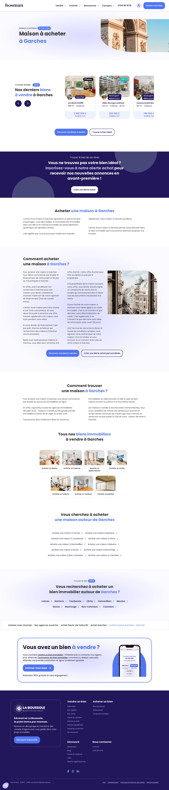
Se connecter (72, 732)
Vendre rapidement (75, 725)
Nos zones (71, 714)
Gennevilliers (106, 601)
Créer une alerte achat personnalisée (102, 353)
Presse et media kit (74, 754)
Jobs (69, 758)
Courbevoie (76, 601)
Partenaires (71, 747)
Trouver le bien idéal (102, 132)
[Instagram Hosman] (73, 771)
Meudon (122, 601)
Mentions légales (152, 782)
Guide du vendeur (74, 717)
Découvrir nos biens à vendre (71, 132)
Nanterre (60, 601)
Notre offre (71, 706)
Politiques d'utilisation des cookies (132, 782)
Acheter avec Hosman (20, 625)
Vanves (46, 601)
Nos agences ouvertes (46, 625)
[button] (5, 785)
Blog (69, 750)
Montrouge (72, 606)
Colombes (109, 606)
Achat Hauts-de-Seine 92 (74, 625)
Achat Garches (99, 625)
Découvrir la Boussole (27, 740)
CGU (104, 782)
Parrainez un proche (75, 728)
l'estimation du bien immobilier (53, 657)
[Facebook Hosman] (68, 771)
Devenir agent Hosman (76, 761)
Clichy (90, 601)
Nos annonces (99, 706)
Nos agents (72, 710)
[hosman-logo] (14, 5)
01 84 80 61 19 (124, 5)
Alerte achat (98, 710)
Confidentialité (113, 782)
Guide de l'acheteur (101, 714)
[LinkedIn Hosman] (78, 771)
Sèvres (57, 606)
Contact (95, 747)
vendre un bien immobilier (50, 655)
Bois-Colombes (91, 606)
